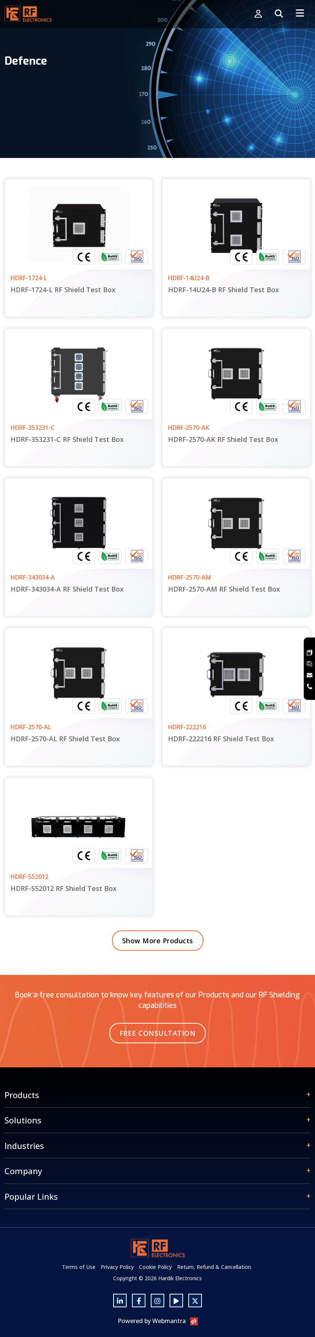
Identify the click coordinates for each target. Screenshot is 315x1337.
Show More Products (157, 940)
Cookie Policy (155, 1266)
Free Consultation (158, 1033)
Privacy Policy (117, 1266)
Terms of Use (78, 1266)
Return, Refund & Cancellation (214, 1266)
